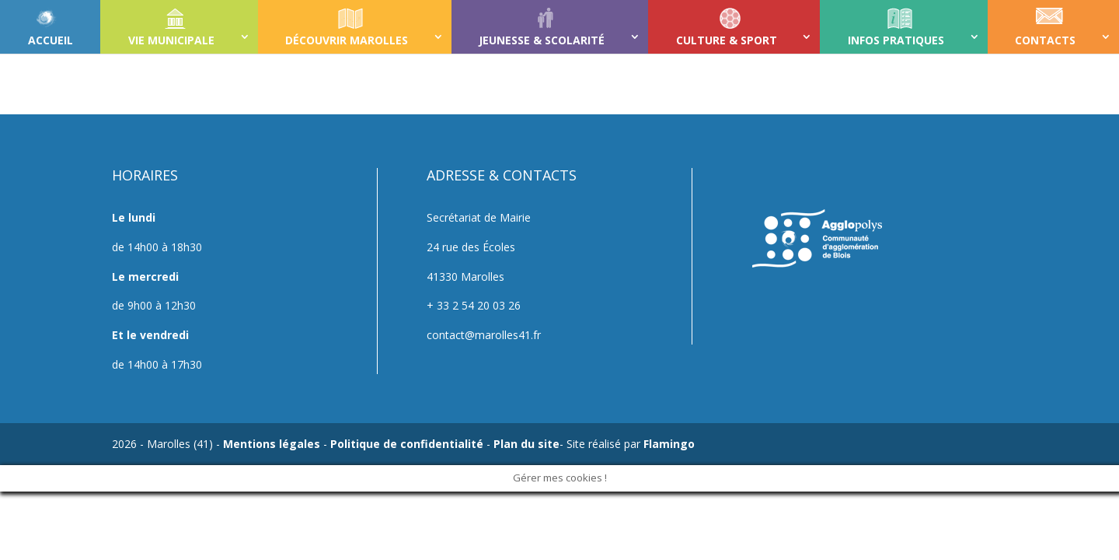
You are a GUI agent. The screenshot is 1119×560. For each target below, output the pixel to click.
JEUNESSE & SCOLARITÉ (542, 40)
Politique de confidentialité (406, 443)
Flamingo (669, 443)
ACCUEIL (50, 40)
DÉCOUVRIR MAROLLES (346, 40)
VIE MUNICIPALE (171, 40)
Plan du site (526, 443)
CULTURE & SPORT (726, 40)
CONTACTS (1045, 40)
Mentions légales (271, 443)
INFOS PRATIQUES (896, 40)
